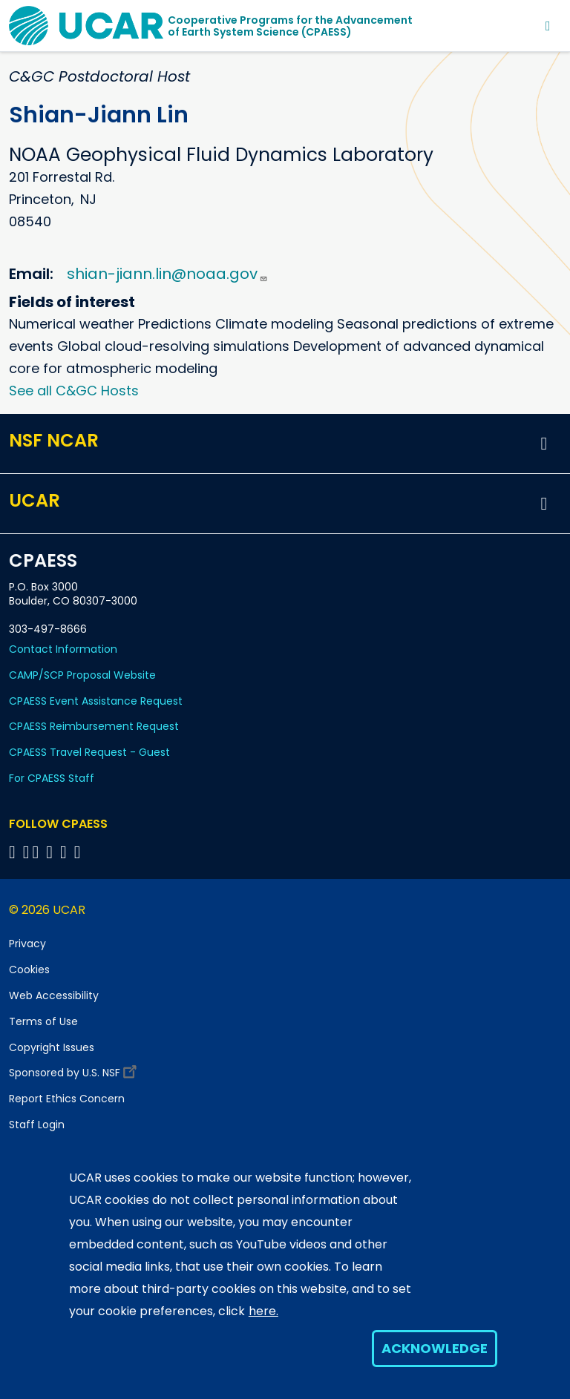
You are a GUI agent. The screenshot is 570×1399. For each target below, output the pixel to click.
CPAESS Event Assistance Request (96, 701)
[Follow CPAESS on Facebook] (14, 852)
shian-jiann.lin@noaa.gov (167, 273)
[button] (544, 443)
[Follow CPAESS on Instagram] (65, 852)
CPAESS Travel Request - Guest (89, 752)
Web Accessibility (54, 995)
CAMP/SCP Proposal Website (82, 675)
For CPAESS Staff (51, 778)
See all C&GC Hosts (74, 390)
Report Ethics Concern (67, 1098)
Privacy (27, 943)
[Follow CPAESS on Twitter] (38, 852)
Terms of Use (43, 1021)
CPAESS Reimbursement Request (94, 726)
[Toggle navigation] (548, 25)
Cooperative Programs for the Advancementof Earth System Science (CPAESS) (290, 26)
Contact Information (63, 649)
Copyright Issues (51, 1047)
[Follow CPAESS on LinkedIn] (51, 852)
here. (263, 1311)
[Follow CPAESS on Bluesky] (26, 852)
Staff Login (37, 1124)
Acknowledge (434, 1348)
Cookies (29, 969)
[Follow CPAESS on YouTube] (79, 852)
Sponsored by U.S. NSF (75, 1069)
